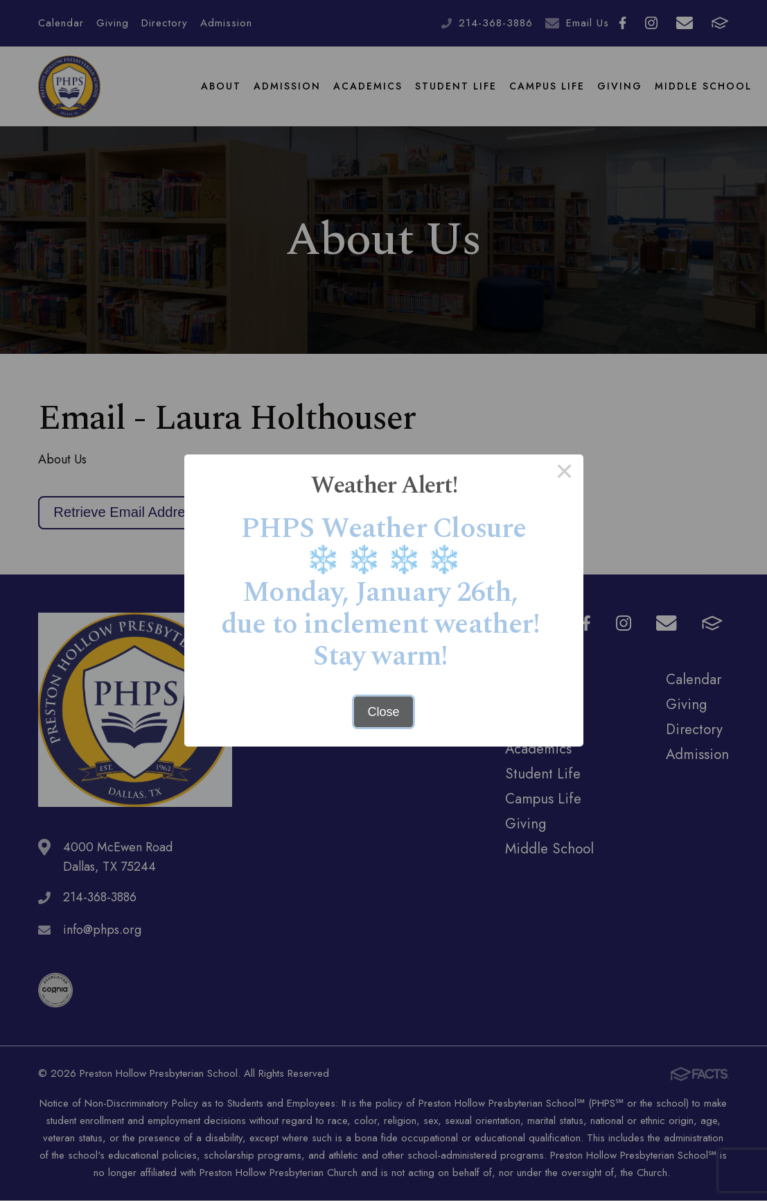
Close (383, 712)
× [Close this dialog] (564, 473)
